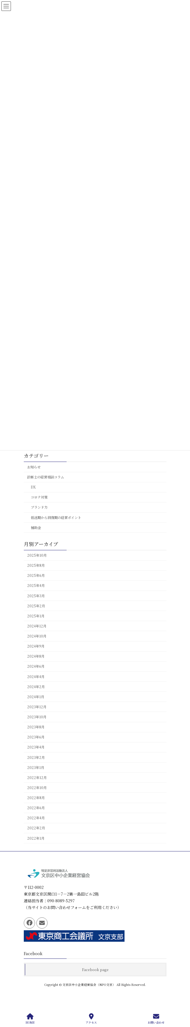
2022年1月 (35, 838)
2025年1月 (35, 615)
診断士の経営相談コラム (45, 477)
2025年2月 (36, 605)
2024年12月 (36, 626)
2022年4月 (36, 817)
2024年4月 (35, 676)
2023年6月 (35, 737)
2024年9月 (35, 646)
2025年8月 (36, 565)
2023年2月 (36, 757)
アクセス (91, 1018)
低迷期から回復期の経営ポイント (56, 517)
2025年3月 (36, 595)
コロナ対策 (39, 497)
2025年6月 (36, 575)
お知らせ (34, 466)
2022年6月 (36, 807)
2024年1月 (35, 696)
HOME (30, 1018)
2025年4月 (36, 585)
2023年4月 (35, 747)
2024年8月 (35, 656)
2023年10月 (36, 716)
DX (33, 487)
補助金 (36, 527)
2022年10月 (37, 787)
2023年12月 (36, 706)
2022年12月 (37, 777)
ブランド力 (39, 507)
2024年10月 (36, 636)
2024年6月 (35, 666)
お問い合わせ (156, 1018)
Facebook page (95, 969)
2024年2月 (36, 686)
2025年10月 (37, 555)
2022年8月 (36, 797)
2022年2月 (36, 827)
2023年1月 (35, 767)
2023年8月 (35, 726)
